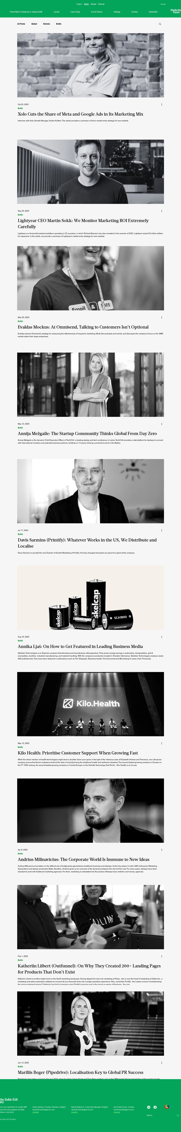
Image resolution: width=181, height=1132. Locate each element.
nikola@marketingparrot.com (82, 1110)
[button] (97, 11)
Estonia (101, 4)
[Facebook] (155, 1107)
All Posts (21, 24)
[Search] (169, 4)
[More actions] (163, 104)
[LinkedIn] (148, 1107)
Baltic (86, 4)
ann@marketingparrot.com (124, 1110)
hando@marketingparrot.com (43, 1110)
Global (93, 4)
